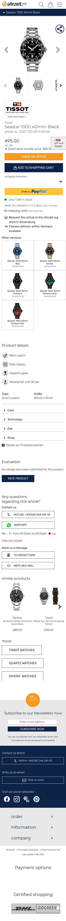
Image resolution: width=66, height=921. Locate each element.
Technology (15, 419)
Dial (10, 428)
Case (11, 410)
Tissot (49, 618)
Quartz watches (22, 663)
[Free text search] (41, 5)
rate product (18, 478)
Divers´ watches (22, 676)
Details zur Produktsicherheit (24, 445)
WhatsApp (16, 525)
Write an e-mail (19, 565)
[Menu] (59, 5)
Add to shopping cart (35, 168)
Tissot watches (21, 650)
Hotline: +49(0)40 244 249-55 (28, 514)
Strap (11, 437)
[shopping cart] (50, 5)
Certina (17, 618)
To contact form (20, 555)
